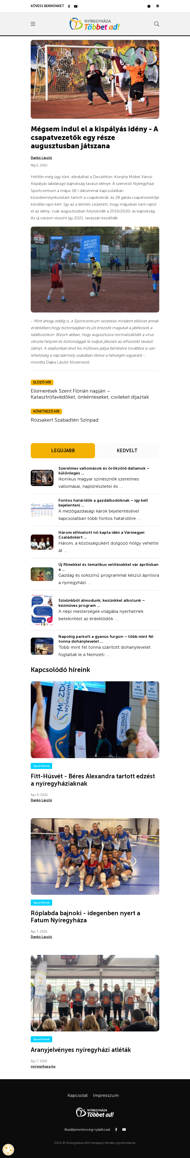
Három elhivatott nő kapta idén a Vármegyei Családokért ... (101, 535)
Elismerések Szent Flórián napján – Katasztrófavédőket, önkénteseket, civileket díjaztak (90, 394)
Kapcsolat (78, 1095)
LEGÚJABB (63, 450)
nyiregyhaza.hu (43, 1066)
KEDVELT (127, 450)
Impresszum (106, 1095)
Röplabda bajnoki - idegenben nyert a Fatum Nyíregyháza (85, 916)
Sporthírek (41, 766)
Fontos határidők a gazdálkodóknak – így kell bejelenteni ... (103, 503)
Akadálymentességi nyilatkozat (87, 1129)
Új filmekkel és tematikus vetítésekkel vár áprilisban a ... (108, 567)
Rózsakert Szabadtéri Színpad (65, 420)
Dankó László (41, 158)
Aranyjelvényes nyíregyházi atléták (81, 1049)
